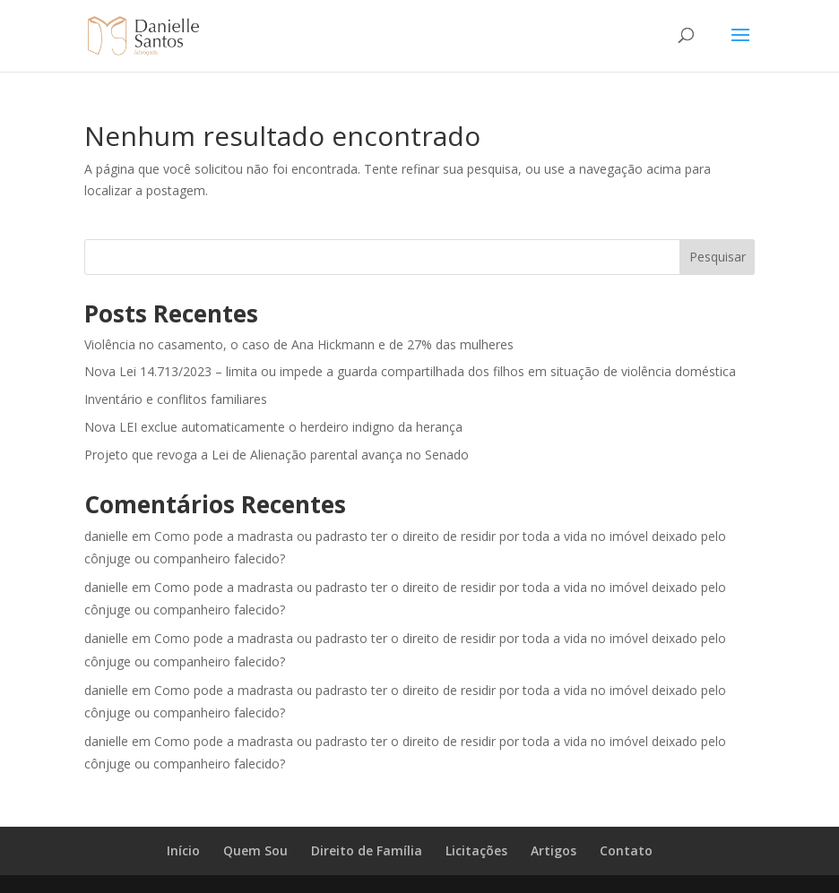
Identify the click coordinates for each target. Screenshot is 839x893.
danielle (106, 536)
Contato (626, 850)
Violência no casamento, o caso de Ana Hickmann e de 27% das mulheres (299, 344)
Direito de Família (366, 850)
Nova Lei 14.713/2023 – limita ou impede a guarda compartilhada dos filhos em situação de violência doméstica (410, 371)
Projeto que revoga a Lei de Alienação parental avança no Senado (276, 454)
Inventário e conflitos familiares (175, 399)
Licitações (476, 850)
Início (183, 850)
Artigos (553, 850)
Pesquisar (717, 256)
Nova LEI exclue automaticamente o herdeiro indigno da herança (273, 426)
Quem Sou (255, 850)
